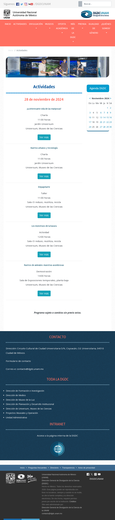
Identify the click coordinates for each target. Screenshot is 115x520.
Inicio (8, 24)
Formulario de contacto (18, 360)
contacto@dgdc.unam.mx (30, 368)
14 (104, 117)
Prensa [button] (82, 24)
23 (110, 122)
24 (90, 126)
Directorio (54, 468)
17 (90, 122)
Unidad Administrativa (16, 417)
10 (90, 117)
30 (110, 126)
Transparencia (68, 468)
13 (101, 117)
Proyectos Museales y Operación (22, 413)
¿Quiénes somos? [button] (106, 26)
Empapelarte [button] (44, 187)
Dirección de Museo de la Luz (20, 399)
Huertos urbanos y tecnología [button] (44, 148)
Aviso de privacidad (86, 468)
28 (104, 126)
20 (101, 122)
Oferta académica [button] (62, 26)
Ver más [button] (44, 137)
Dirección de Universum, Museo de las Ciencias (29, 408)
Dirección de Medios (16, 395)
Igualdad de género (94, 28)
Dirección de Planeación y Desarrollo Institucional (30, 404)
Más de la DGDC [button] (73, 31)
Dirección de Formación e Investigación (25, 390)
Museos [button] (49, 24)
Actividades (20, 24)
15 (107, 117)
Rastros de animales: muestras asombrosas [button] (44, 265)
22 (107, 122)
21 (104, 122)
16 (110, 117)
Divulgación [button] (36, 24)
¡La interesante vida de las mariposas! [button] (44, 108)
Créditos (72, 501)
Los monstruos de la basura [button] (44, 226)
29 (107, 126)
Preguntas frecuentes (37, 468)
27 (101, 126)
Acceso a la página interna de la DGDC (57, 435)
